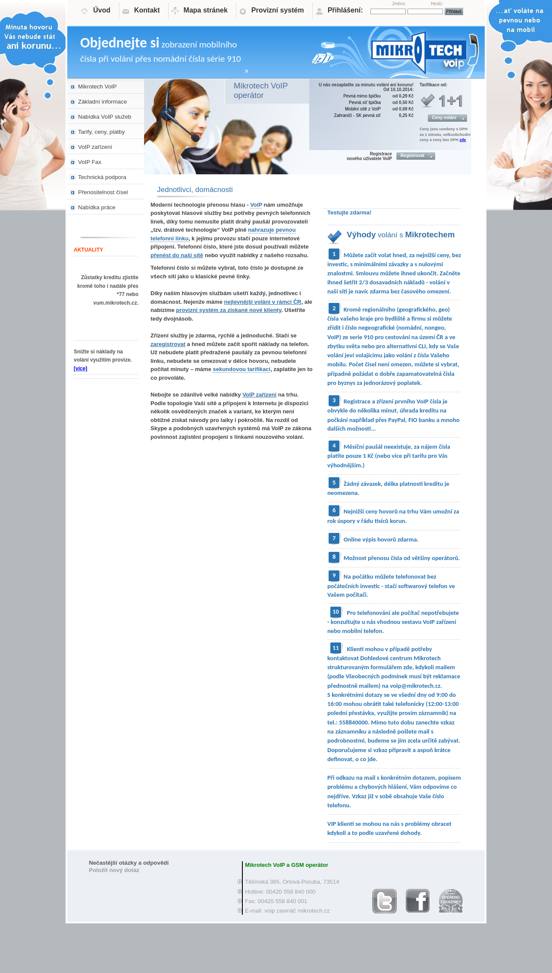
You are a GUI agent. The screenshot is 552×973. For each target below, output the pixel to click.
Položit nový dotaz (114, 870)
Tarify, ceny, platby (101, 132)
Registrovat (412, 155)
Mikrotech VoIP (97, 86)
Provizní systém (277, 10)
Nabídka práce (97, 207)
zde (463, 140)
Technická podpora (102, 177)
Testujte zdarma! (349, 212)
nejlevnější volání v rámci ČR (262, 302)
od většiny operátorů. (432, 558)
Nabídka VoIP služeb (105, 116)
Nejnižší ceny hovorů (371, 511)
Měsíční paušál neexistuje (377, 446)
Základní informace (102, 101)
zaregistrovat (168, 344)
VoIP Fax (89, 162)
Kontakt (147, 10)
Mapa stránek (206, 10)
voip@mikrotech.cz (415, 686)
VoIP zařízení (95, 147)
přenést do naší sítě (177, 255)
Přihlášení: (345, 10)
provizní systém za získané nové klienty (228, 310)
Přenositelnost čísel (103, 192)
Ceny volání (444, 117)
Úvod (101, 10)
